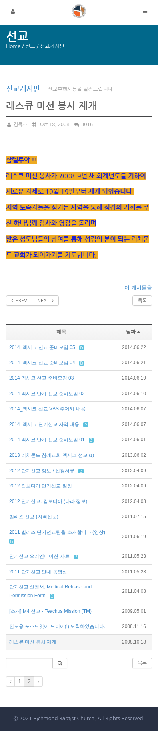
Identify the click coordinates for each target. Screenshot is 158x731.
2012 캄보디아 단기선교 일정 (40, 486)
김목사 (16, 124)
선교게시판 (23, 88)
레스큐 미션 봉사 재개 (32, 642)
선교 (30, 46)
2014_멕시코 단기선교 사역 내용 (44, 424)
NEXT (45, 300)
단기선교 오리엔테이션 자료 (39, 556)
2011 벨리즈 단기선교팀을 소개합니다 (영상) (57, 532)
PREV (19, 300)
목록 (142, 300)
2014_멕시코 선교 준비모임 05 (42, 347)
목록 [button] (142, 663)
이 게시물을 (138, 288)
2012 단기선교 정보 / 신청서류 (41, 470)
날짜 (134, 332)
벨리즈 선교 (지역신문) (33, 516)
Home (13, 46)
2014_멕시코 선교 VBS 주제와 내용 (47, 409)
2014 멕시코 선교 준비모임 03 (41, 378)
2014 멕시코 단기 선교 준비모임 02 (47, 393)
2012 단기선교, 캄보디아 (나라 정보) (48, 501)
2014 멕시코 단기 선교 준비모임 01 (47, 439)
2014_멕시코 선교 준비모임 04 (42, 362)
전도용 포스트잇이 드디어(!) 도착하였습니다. (57, 626)
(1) (91, 455)
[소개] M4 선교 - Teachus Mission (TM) (50, 611)
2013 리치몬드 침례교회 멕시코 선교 (48, 455)
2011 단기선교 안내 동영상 (38, 571)
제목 (61, 332)
